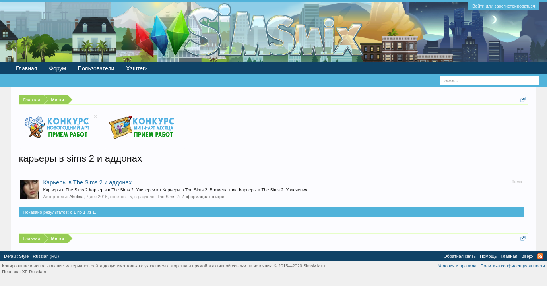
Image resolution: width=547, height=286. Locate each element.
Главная (26, 68)
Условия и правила (457, 265)
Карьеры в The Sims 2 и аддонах (87, 182)
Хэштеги (137, 68)
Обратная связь (460, 256)
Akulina (76, 196)
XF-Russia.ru (34, 271)
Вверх (527, 256)
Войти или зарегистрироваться (503, 6)
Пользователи (96, 68)
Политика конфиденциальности (513, 265)
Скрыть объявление (96, 117)
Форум (57, 68)
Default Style (16, 256)
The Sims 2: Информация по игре (191, 196)
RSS (540, 256)
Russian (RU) (46, 256)
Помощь (488, 256)
